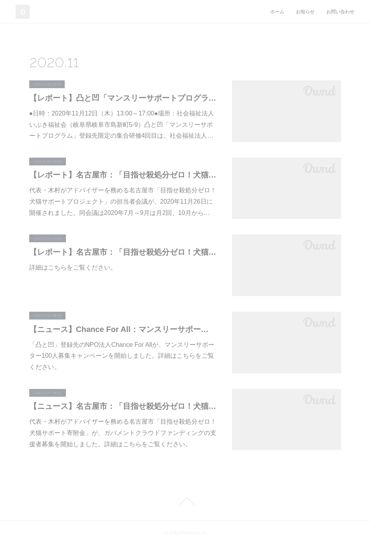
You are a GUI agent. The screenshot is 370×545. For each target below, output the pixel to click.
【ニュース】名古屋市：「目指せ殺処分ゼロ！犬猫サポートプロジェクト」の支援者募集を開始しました (122, 406)
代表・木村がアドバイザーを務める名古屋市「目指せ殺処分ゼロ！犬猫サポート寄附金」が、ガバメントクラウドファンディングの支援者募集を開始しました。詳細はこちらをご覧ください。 (122, 432)
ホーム (277, 11)
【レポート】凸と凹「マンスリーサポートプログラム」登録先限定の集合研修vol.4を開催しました (122, 98)
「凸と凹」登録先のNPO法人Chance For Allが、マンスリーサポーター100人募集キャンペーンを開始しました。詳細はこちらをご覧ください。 (122, 356)
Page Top (185, 501)
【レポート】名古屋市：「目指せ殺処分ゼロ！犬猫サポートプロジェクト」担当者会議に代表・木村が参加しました (122, 174)
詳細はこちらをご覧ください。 (73, 267)
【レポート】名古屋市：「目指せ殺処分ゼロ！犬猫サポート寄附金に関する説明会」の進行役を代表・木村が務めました (122, 252)
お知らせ (305, 11)
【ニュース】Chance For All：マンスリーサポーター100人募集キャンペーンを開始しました (122, 329)
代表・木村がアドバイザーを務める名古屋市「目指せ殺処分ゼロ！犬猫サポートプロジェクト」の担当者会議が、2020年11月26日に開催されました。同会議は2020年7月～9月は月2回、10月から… (122, 201)
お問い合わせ (340, 11)
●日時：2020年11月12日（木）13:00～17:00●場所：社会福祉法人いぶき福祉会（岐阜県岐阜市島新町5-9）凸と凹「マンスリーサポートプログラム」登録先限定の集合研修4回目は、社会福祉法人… (121, 124)
